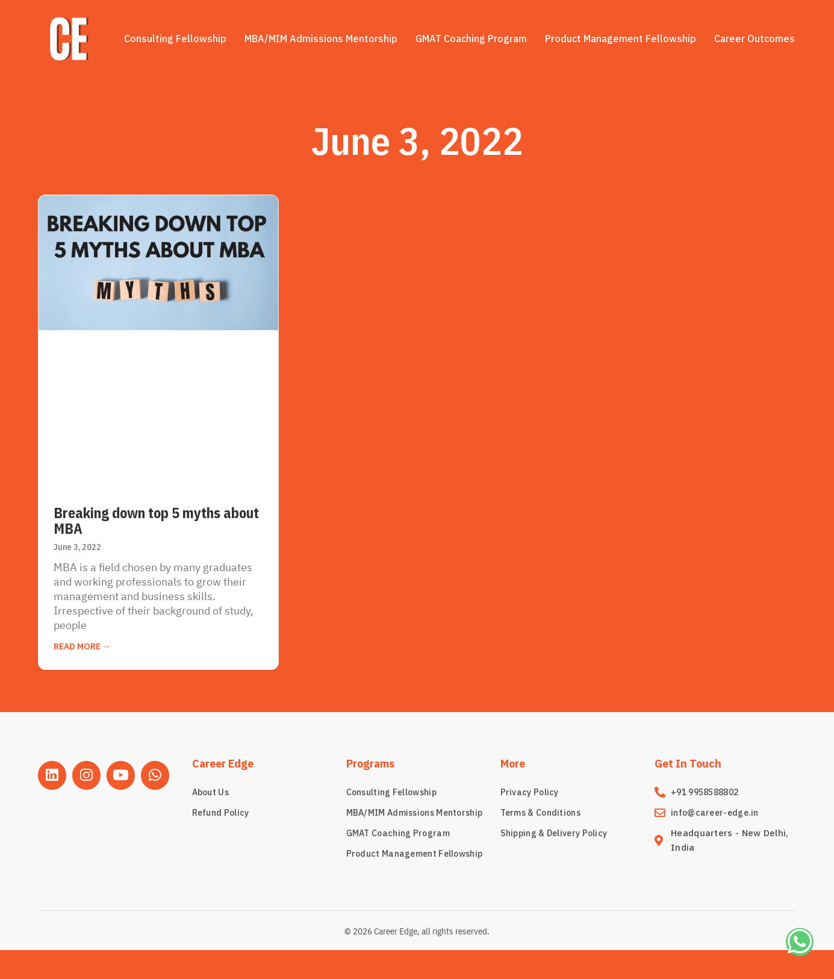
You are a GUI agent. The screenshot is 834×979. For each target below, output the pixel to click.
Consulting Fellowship (175, 39)
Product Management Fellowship (620, 39)
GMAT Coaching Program (471, 39)
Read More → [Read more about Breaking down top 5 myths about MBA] (82, 646)
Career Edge (223, 764)
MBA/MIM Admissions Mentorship (320, 39)
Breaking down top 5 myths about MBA (156, 520)
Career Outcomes (754, 39)
